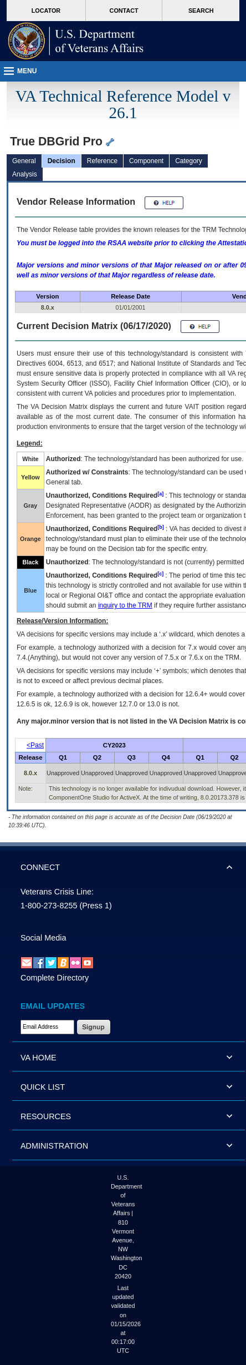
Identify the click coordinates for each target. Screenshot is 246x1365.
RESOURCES (45, 1116)
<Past (35, 745)
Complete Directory (54, 977)
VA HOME (38, 1057)
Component (146, 161)
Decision (61, 161)
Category (188, 161)
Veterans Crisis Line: (57, 891)
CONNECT (40, 867)
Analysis (24, 174)
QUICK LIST (42, 1087)
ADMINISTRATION (54, 1145)
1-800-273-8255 (48, 905)
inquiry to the (125, 605)
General (24, 161)
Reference (102, 161)
